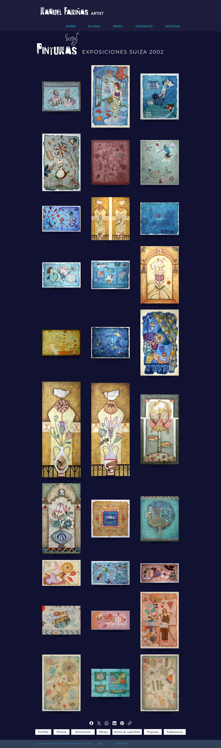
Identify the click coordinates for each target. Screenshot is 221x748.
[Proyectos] (153, 732)
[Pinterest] (122, 723)
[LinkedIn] (114, 723)
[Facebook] (91, 723)
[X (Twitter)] (99, 723)
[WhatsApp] (107, 723)
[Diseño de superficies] (127, 732)
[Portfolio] (43, 732)
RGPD (100, 743)
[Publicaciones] (175, 732)
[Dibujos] (103, 732)
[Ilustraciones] (83, 732)
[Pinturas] (62, 732)
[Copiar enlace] (130, 723)
